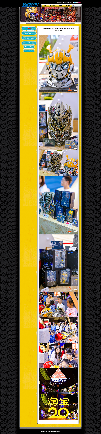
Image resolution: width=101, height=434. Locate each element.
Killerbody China (29, 46)
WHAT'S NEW (29, 33)
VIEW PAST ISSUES (29, 38)
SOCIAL (29, 43)
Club (29, 50)
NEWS (29, 28)
